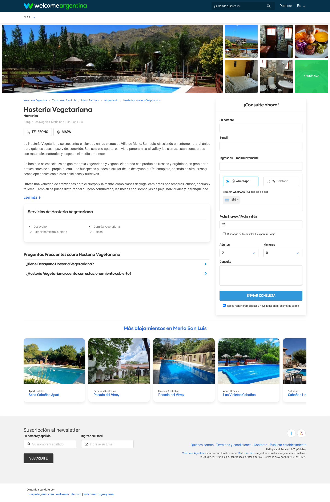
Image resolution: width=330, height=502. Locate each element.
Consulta (226, 262)
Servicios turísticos (131, 18)
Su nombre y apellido (38, 437)
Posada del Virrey (106, 396)
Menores (269, 245)
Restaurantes (160, 18)
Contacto (260, 446)
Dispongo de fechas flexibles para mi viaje (248, 234)
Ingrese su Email (92, 437)
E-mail (224, 138)
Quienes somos (201, 446)
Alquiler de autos (99, 18)
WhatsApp (243, 182)
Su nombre (227, 121)
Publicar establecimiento (287, 446)
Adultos (225, 245)
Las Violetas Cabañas (239, 396)
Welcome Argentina (195, 454)
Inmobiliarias (205, 18)
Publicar (285, 6)
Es (299, 6)
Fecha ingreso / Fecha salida (239, 217)
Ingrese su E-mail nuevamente (240, 159)
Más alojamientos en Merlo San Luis (165, 329)
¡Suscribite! (38, 459)
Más (223, 18)
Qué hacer (182, 18)
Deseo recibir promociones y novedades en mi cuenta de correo (260, 306)
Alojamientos (63, 18)
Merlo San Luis (35, 18)
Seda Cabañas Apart (44, 396)
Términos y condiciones (233, 446)
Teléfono (282, 182)
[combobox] (231, 201)
